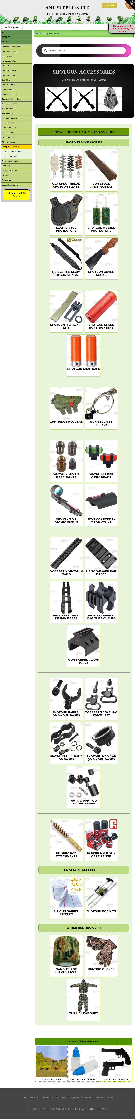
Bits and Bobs (7, 180)
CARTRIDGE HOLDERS (66, 405)
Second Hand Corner (10, 185)
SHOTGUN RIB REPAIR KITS (66, 309)
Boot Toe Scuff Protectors (13, 151)
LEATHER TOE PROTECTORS (66, 212)
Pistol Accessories (9, 128)
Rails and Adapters (9, 61)
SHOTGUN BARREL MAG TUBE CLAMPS (101, 600)
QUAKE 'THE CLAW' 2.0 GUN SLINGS (66, 257)
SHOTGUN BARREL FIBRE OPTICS (101, 503)
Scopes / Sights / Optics (11, 47)
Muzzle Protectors (10, 156)
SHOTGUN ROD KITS (101, 895)
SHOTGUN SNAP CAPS (83, 352)
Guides (5, 42)
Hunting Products (8, 137)
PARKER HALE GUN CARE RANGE (101, 838)
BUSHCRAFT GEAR (51, 1063)
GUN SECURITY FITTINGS (101, 406)
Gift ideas (5, 175)
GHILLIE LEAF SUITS (83, 997)
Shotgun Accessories (10, 147)
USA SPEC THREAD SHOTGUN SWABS (66, 168)
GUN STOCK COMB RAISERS (101, 168)
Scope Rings (7, 56)
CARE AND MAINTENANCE (83, 1063)
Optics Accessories (9, 51)
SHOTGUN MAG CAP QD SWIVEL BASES (101, 741)
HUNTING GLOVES (101, 953)
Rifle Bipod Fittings (9, 75)
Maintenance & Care (9, 94)
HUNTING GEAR (110, 99)
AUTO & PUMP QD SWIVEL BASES (83, 785)
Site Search (60, 1098)
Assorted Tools (7, 113)
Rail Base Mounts (8, 66)
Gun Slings (6, 80)
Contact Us (47, 1098)
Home (23, 1098)
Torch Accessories (9, 90)
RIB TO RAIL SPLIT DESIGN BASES (66, 600)
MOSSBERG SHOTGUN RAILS (66, 556)
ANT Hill (5, 32)
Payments (74, 1098)
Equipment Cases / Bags (11, 99)
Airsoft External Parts (10, 109)
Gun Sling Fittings (8, 85)
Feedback (86, 1098)
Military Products (8, 132)
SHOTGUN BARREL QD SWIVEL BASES (66, 697)
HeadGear (6, 166)
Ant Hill (38, 34)
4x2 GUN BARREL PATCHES (66, 896)
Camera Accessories (9, 171)
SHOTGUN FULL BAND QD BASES (66, 741)
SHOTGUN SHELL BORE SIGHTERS (101, 309)
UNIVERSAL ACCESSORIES (84, 99)
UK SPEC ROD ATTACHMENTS (66, 838)
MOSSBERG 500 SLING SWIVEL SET (101, 697)
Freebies (99, 1098)
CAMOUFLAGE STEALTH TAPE (66, 954)
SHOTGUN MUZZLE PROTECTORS (101, 212)
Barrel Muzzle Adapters (10, 161)
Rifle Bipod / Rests (9, 70)
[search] (83, 50)
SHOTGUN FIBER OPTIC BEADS (101, 459)
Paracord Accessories (10, 123)
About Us (34, 1098)
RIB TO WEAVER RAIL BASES (101, 556)
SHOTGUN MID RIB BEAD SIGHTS (66, 459)
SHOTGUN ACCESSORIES (57, 99)
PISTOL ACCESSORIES (116, 1063)
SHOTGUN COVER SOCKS (101, 257)
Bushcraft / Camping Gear (11, 118)
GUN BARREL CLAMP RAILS (83, 644)
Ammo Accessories (9, 104)
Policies (109, 1098)
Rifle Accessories (8, 142)
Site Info (6, 37)
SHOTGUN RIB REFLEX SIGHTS (66, 503)
